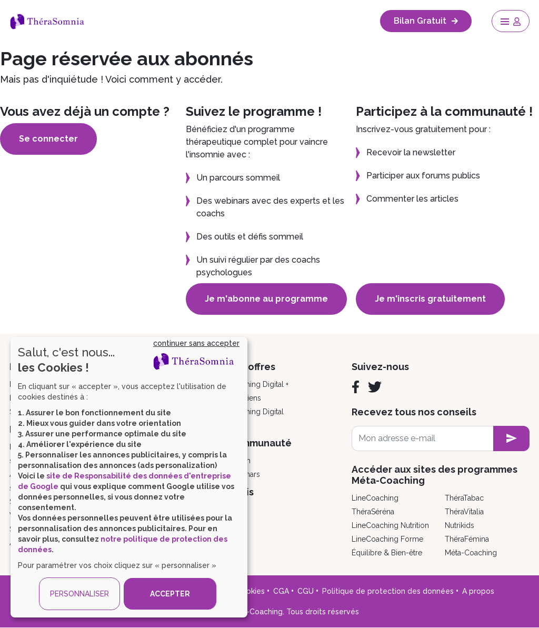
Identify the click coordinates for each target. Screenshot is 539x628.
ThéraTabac (464, 498)
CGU (305, 591)
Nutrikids (459, 525)
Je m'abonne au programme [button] (266, 299)
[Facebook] (356, 387)
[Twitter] (375, 387)
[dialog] (129, 477)
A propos (478, 591)
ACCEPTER (170, 594)
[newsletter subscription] (511, 438)
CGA (281, 591)
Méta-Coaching (471, 553)
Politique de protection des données (388, 591)
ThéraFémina (467, 539)
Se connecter (48, 139)
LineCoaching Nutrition (390, 525)
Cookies (250, 591)
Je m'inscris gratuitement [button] (430, 299)
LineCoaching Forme (387, 539)
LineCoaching (375, 498)
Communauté (260, 442)
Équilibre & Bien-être (387, 553)
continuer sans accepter (196, 343)
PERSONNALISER (79, 594)
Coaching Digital (256, 411)
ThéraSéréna (373, 511)
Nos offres (251, 366)
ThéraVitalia (464, 511)
